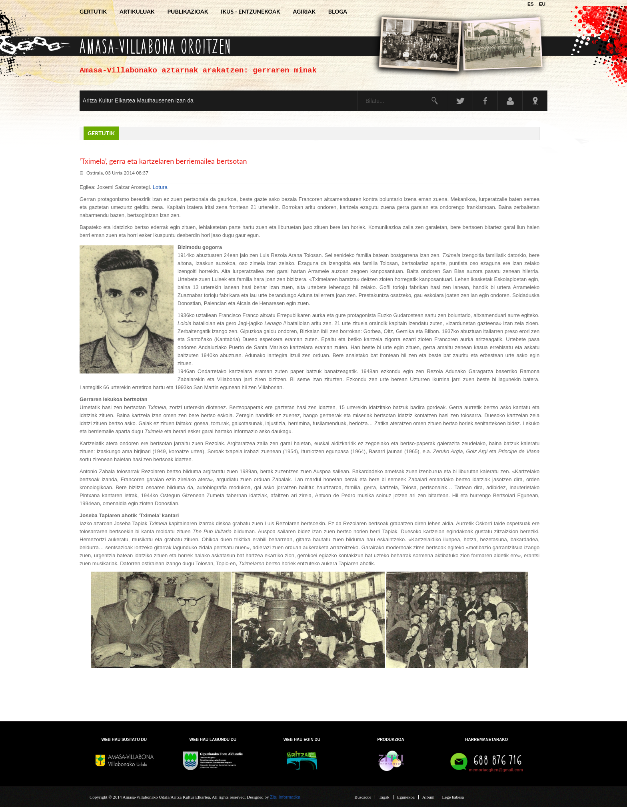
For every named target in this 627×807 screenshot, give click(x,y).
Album (428, 797)
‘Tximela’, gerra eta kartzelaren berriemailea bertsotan (163, 161)
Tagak (384, 797)
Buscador (363, 797)
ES (531, 3)
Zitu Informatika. (286, 797)
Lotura (160, 187)
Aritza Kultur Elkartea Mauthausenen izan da (138, 100)
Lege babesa (453, 797)
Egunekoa (406, 797)
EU (542, 3)
